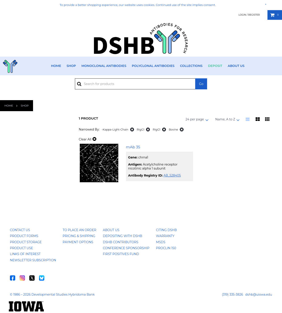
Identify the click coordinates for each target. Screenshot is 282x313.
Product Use (21, 248)
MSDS (160, 242)
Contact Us (20, 230)
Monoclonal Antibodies (103, 66)
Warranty (165, 236)
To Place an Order (79, 230)
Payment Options (78, 242)
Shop (71, 66)
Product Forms (24, 236)
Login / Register (249, 14)
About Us (236, 66)
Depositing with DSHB (122, 236)
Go (201, 84)
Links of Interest (25, 254)
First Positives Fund (121, 254)
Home (56, 66)
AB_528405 (172, 175)
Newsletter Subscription (33, 260)
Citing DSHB (166, 230)
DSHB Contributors (120, 242)
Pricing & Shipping (79, 236)
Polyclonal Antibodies (153, 66)
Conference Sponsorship (126, 248)
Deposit (215, 66)
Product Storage (26, 242)
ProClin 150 (166, 248)
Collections (191, 66)
